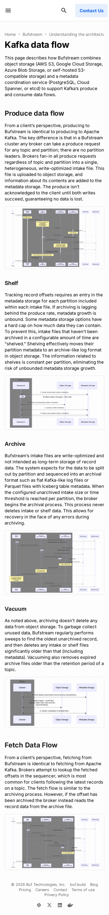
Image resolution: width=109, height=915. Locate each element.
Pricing (25, 890)
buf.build (78, 884)
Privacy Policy (56, 895)
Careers (42, 890)
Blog (94, 884)
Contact (60, 890)
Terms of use (83, 890)
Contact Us (91, 10)
